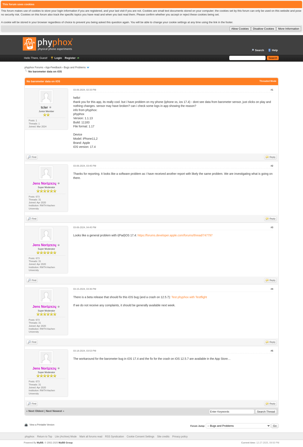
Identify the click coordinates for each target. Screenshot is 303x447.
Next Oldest (35, 411)
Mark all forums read (90, 436)
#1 (272, 90)
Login (58, 58)
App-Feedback (53, 67)
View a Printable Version (41, 424)
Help (275, 50)
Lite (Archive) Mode (66, 436)
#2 (272, 166)
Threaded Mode (267, 81)
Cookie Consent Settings (140, 436)
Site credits (163, 436)
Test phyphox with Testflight (189, 297)
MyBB (40, 442)
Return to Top (44, 436)
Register (70, 58)
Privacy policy (179, 436)
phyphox (29, 436)
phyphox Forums (33, 67)
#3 (272, 227)
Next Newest (54, 411)
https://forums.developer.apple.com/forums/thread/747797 (175, 235)
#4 (272, 289)
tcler (44, 107)
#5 (272, 350)
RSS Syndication (114, 436)
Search (259, 50)
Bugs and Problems (75, 67)
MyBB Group (66, 442)
